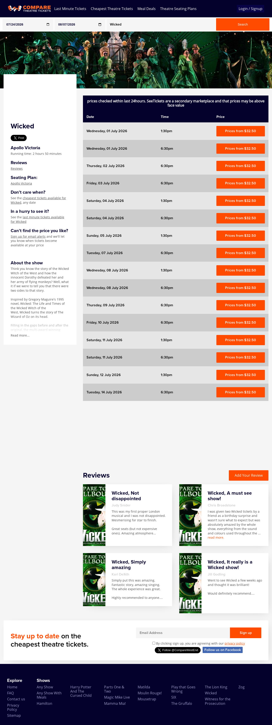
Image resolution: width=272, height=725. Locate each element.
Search (243, 24)
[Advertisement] (175, 432)
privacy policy (235, 643)
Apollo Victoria (21, 183)
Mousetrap (147, 699)
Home (12, 687)
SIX (173, 697)
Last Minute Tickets (70, 9)
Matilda (144, 687)
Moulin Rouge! (150, 693)
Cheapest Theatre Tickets (112, 9)
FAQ (10, 693)
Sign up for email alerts (28, 236)
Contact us (16, 699)
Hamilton (44, 703)
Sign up (246, 633)
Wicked (211, 693)
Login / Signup (250, 8)
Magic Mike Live (117, 697)
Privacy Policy (13, 707)
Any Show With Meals (49, 695)
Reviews (17, 168)
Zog (241, 687)
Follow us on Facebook (222, 650)
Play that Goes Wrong (183, 689)
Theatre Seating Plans (178, 9)
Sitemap (14, 715)
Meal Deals (146, 9)
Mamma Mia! (115, 703)
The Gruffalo (181, 703)
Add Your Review (249, 475)
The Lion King (216, 687)
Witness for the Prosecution (217, 701)
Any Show (45, 687)
